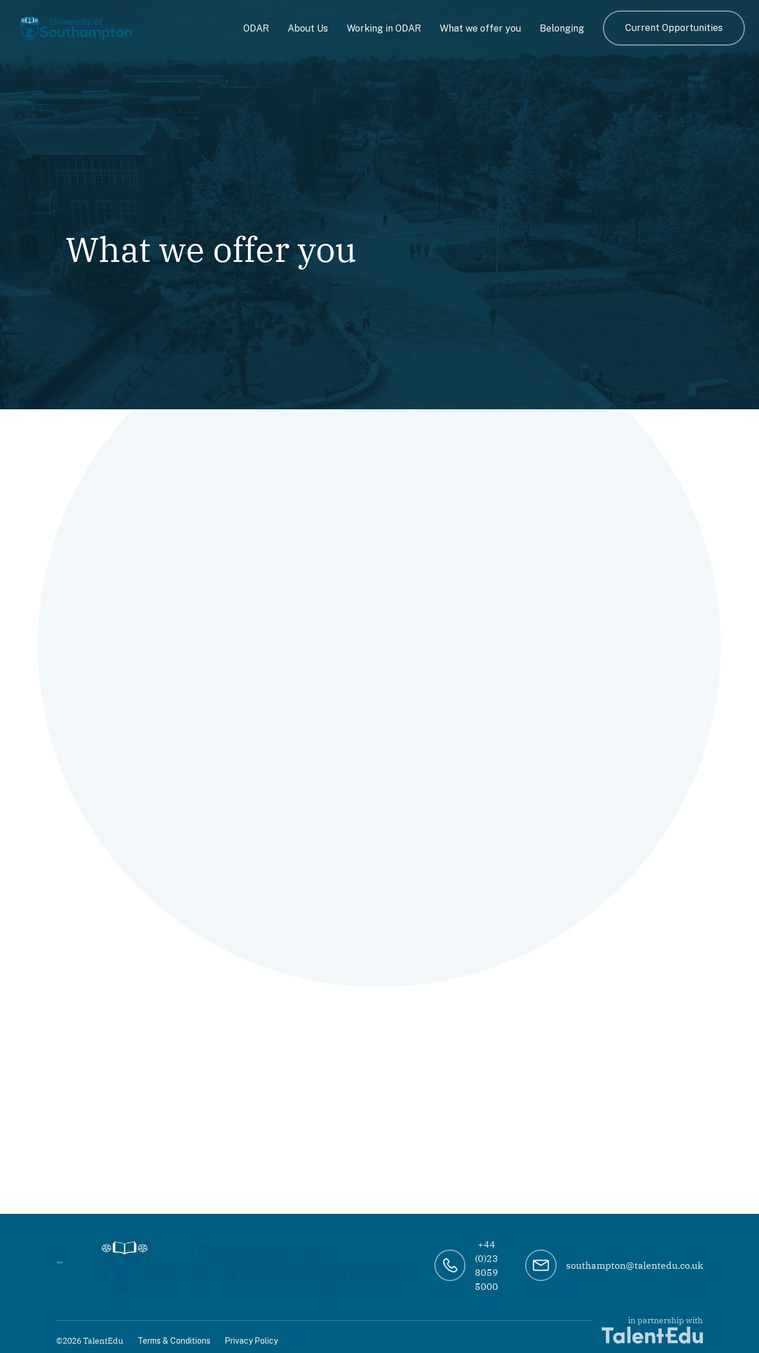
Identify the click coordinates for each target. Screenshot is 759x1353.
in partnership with (652, 1329)
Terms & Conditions (174, 1340)
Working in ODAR (384, 28)
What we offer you (480, 28)
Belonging (562, 28)
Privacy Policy (251, 1340)
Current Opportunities (674, 27)
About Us (308, 28)
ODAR (256, 28)
